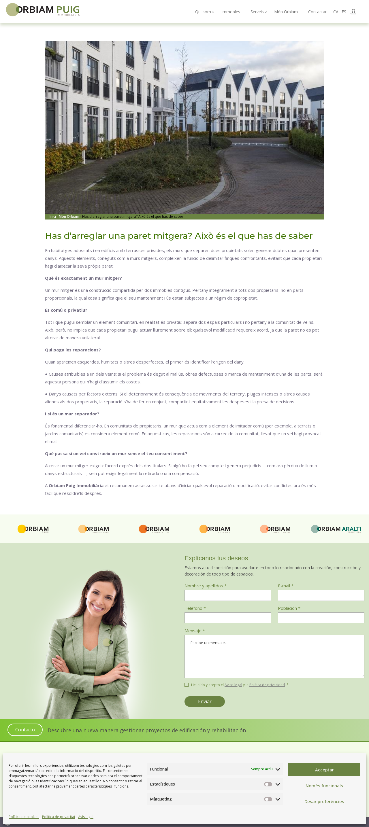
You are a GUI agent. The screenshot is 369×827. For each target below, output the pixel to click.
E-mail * (285, 585)
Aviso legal (233, 684)
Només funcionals (324, 785)
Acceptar (324, 770)
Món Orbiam (286, 12)
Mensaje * (274, 654)
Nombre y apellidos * (205, 585)
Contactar (317, 12)
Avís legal (85, 816)
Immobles (230, 12)
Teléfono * (195, 608)
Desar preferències (324, 801)
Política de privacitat (58, 816)
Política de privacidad (267, 684)
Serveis (257, 12)
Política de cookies (24, 816)
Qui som (203, 12)
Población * (289, 608)
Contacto (25, 729)
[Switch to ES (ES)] (344, 12)
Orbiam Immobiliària (46, 10)
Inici (53, 216)
